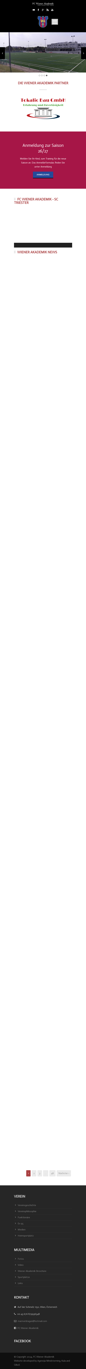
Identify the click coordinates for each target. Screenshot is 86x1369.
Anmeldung (43, 175)
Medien (21, 1229)
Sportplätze (24, 1277)
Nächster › (63, 1173)
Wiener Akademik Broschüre (32, 1271)
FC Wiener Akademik (28, 1328)
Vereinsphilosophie (27, 1211)
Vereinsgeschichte (27, 1205)
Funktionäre (24, 1217)
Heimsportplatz (26, 1235)
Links (20, 1283)
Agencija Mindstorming (48, 1360)
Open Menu (55, 22)
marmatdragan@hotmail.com (32, 1321)
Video (21, 1265)
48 (52, 1173)
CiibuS (17, 1364)
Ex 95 (20, 1223)
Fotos (21, 1258)
